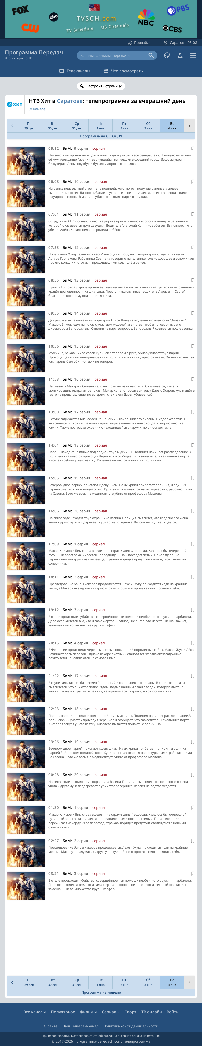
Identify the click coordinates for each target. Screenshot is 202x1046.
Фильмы (88, 1012)
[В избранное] (192, 148)
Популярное (63, 1012)
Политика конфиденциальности (130, 1026)
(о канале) (38, 108)
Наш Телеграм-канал (80, 1026)
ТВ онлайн (151, 1012)
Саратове (70, 100)
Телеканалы (74, 71)
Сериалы (111, 1012)
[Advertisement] (100, 939)
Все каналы (34, 1012)
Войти (173, 1012)
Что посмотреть (124, 71)
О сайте (50, 1026)
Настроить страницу (104, 85)
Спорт (130, 1012)
